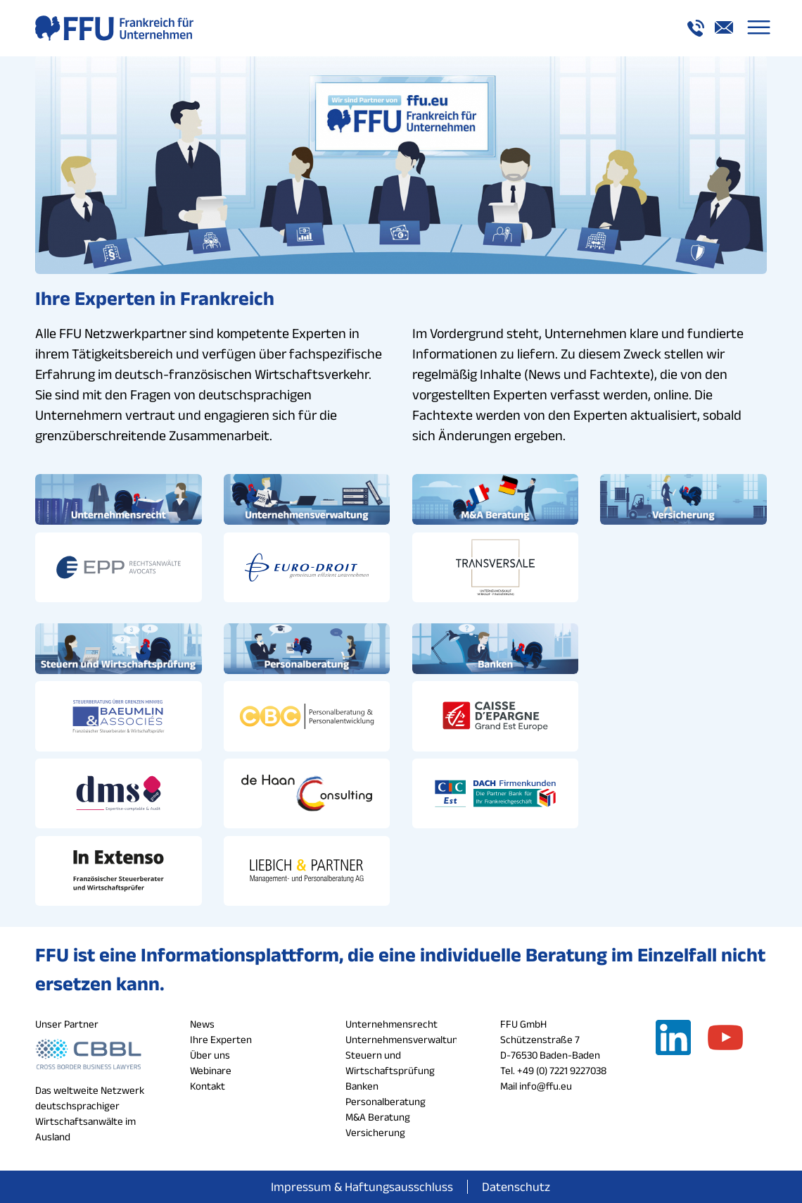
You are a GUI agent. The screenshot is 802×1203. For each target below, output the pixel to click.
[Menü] (759, 28)
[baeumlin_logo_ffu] (118, 715)
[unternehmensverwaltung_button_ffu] (307, 499)
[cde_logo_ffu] (495, 715)
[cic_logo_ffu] (495, 793)
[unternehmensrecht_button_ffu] (118, 499)
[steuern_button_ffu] (118, 648)
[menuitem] (759, 28)
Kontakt (207, 1084)
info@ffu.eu (545, 1084)
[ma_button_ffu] (495, 499)
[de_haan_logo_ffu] (307, 793)
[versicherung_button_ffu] (683, 499)
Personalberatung (385, 1100)
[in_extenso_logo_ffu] (118, 869)
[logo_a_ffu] (114, 28)
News (202, 1022)
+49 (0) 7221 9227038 (561, 1069)
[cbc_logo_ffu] (307, 715)
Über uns (210, 1053)
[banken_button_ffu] (495, 648)
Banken (361, 1084)
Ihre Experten (221, 1038)
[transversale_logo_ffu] (495, 567)
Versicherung (375, 1131)
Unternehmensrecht (391, 1022)
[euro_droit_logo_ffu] (307, 567)
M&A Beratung (377, 1115)
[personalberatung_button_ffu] (307, 648)
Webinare (210, 1069)
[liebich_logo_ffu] (307, 869)
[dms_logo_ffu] (118, 793)
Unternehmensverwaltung (404, 1038)
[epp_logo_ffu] (118, 567)
